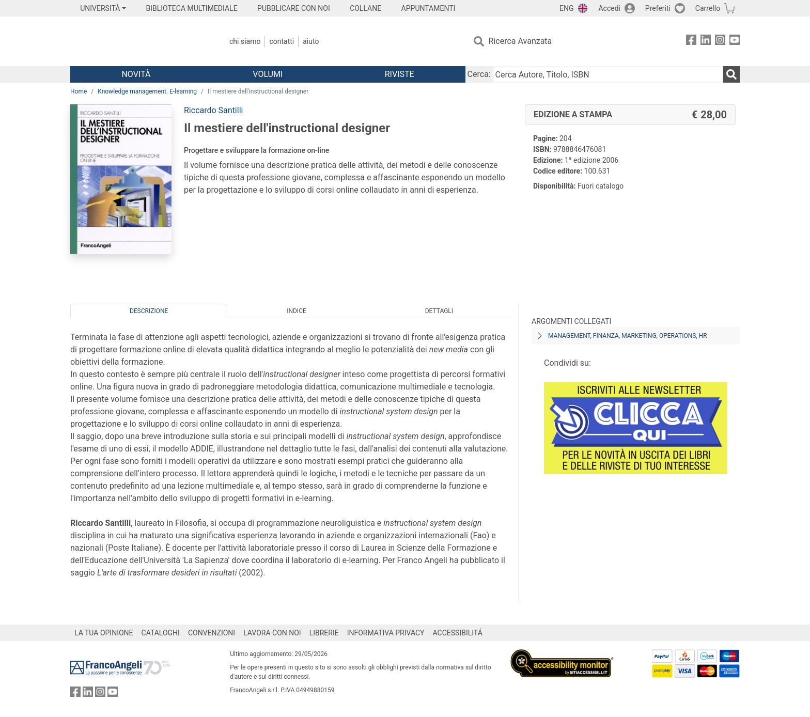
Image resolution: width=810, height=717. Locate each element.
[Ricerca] (731, 74)
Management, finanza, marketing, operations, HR (627, 335)
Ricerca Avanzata (520, 41)
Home (78, 91)
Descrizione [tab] (149, 311)
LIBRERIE (324, 633)
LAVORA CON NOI (272, 633)
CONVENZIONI (211, 633)
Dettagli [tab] (439, 311)
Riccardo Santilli (213, 110)
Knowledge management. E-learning (147, 91)
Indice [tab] (296, 311)
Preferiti (658, 8)
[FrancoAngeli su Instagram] (720, 42)
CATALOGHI (161, 633)
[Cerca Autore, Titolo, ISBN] (608, 74)
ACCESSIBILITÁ (457, 633)
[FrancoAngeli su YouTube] (734, 42)
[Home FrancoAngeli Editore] (138, 41)
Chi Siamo (244, 41)
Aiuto (311, 41)
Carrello (707, 8)
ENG (566, 8)
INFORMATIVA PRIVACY (386, 633)
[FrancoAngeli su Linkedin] (705, 42)
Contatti (281, 41)
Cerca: (479, 74)
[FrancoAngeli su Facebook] (691, 42)
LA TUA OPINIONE (103, 633)
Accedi (609, 8)
